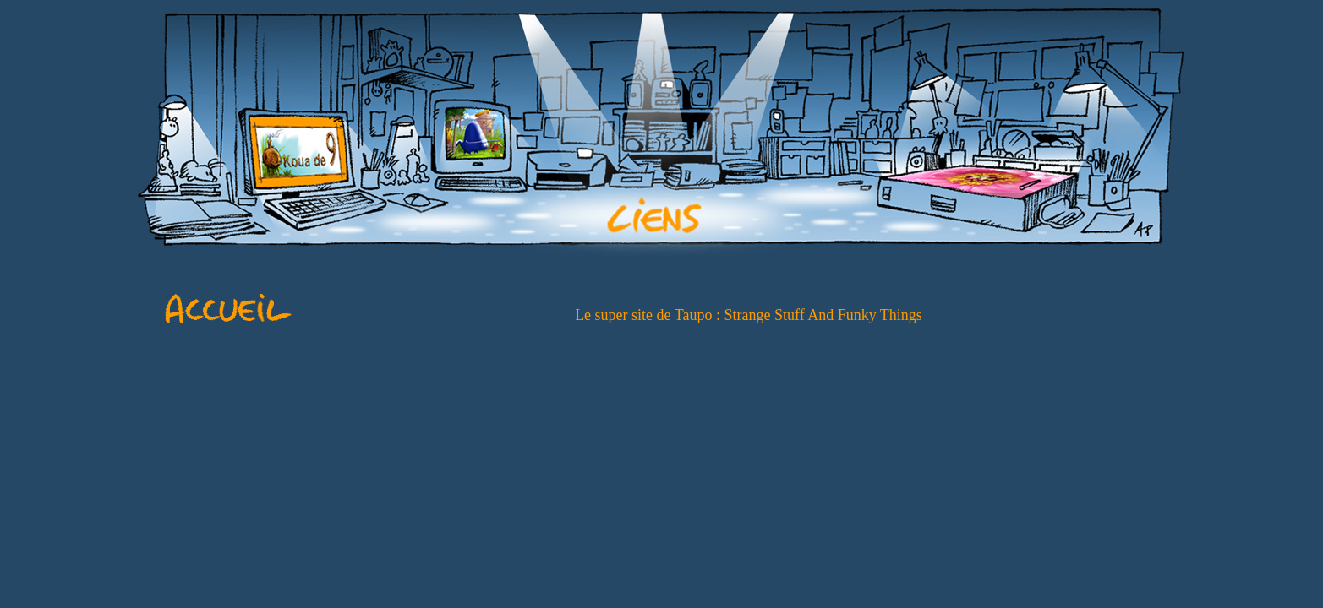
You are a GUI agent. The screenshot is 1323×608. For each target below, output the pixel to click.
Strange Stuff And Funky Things (823, 315)
